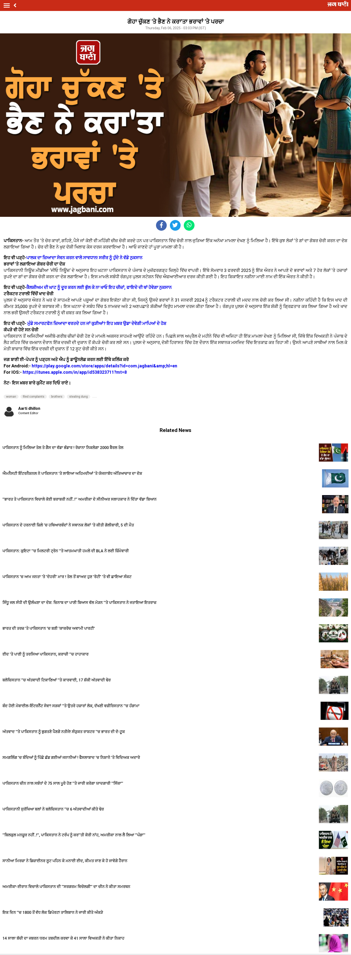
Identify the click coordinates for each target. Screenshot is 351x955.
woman (11, 396)
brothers (56, 396)
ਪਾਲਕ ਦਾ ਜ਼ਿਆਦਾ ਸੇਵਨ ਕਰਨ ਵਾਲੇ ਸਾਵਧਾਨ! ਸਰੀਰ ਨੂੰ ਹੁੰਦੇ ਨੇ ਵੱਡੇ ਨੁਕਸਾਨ (84, 257)
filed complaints (33, 396)
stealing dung (78, 396)
